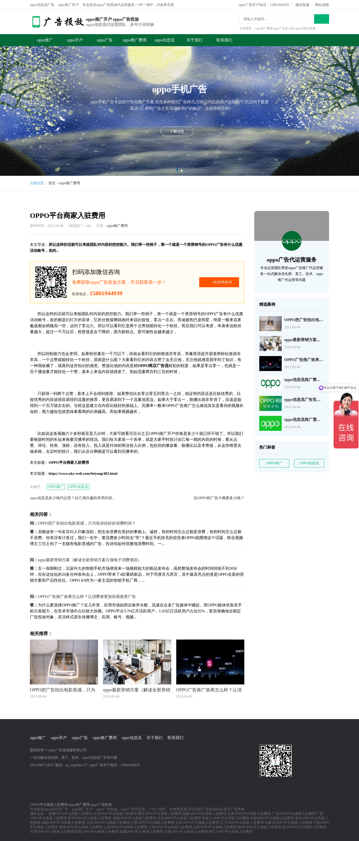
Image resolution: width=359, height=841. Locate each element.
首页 (51, 183)
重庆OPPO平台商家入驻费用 (159, 813)
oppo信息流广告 (56, 809)
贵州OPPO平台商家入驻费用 (89, 818)
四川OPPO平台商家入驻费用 (304, 827)
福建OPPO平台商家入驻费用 (204, 813)
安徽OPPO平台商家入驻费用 (70, 813)
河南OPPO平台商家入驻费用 (272, 818)
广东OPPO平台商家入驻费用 (294, 813)
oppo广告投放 (106, 809)
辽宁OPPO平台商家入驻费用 (242, 822)
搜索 (321, 18)
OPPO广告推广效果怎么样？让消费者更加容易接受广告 (87, 596)
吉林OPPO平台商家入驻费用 (197, 822)
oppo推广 (45, 39)
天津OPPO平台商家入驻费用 (52, 831)
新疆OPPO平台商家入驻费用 (96, 831)
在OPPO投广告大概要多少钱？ (219, 497)
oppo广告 (105, 39)
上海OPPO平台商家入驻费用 (170, 827)
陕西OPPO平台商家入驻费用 (259, 827)
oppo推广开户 (82, 809)
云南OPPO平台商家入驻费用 (186, 831)
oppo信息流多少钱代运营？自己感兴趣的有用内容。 (73, 497)
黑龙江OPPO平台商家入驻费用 (225, 818)
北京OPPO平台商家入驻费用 (115, 813)
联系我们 (224, 39)
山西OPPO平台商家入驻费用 (215, 827)
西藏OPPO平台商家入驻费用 (141, 831)
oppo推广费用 (135, 39)
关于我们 (194, 39)
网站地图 (322, 4)
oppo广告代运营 (133, 809)
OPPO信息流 (78, 486)
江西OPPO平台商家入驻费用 (153, 822)
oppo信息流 (165, 39)
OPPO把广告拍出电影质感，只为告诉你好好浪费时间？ (87, 523)
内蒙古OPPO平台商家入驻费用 (288, 822)
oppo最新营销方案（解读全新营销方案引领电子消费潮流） (90, 559)
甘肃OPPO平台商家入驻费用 (249, 813)
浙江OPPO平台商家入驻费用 (231, 831)
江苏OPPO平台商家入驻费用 (108, 822)
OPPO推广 (56, 486)
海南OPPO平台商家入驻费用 (134, 818)
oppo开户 (75, 39)
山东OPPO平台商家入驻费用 (125, 827)
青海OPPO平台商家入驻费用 (81, 827)
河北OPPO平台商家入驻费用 (179, 818)
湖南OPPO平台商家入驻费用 (63, 822)
